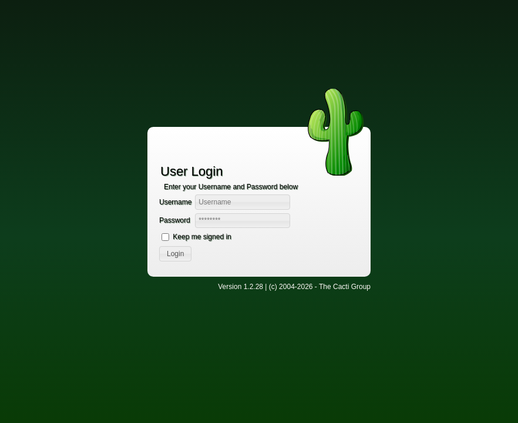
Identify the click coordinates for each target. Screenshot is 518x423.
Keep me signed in (202, 237)
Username (175, 202)
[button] (175, 253)
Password (174, 220)
